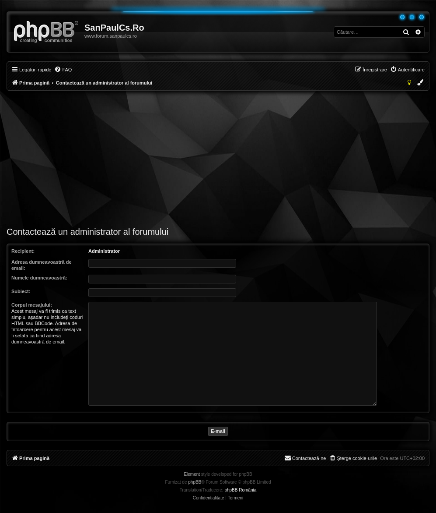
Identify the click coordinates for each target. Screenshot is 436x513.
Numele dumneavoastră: (39, 277)
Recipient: (23, 251)
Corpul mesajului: (31, 305)
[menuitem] (63, 69)
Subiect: (20, 291)
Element (192, 474)
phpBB (194, 482)
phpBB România (240, 490)
